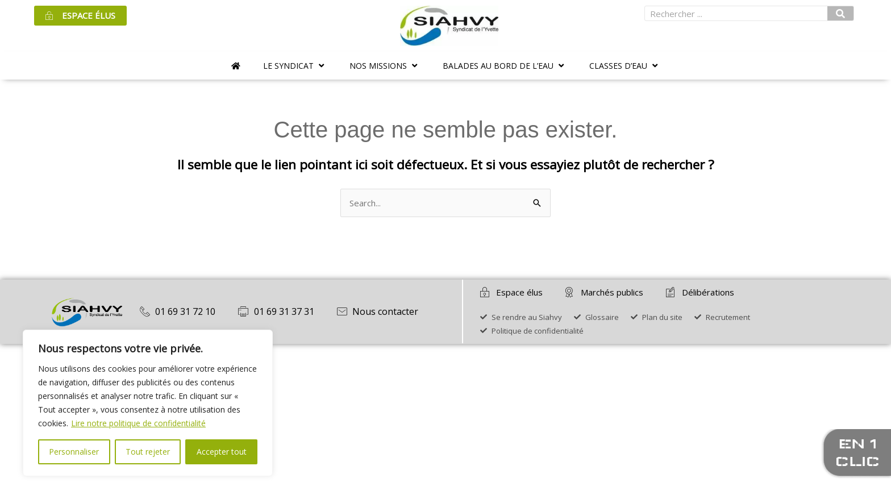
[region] (148, 403)
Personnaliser (74, 451)
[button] (295, 66)
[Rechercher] (840, 13)
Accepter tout (222, 451)
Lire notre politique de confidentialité (138, 423)
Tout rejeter (148, 451)
